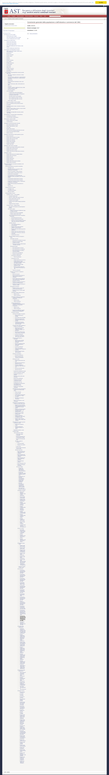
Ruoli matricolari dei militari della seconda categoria (21, 455)
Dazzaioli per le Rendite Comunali (19, 240)
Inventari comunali (21, 695)
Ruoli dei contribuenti (19, 355)
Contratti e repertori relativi (10, 118)
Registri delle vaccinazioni (11, 155)
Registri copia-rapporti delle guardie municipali (15, 147)
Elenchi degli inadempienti (22, 497)
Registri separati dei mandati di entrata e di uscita (19, 427)
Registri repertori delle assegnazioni (19, 414)
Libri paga (8, 127)
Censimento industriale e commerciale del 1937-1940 (22, 607)
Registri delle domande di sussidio (13, 137)
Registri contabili (21, 713)
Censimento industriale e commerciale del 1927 (22, 591)
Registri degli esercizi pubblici (22, 743)
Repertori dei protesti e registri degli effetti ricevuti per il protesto (22, 727)
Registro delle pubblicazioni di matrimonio (22, 551)
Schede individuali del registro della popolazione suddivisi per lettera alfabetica (22, 657)
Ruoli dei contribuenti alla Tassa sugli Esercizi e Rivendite (20, 344)
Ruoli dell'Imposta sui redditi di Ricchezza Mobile (18, 251)
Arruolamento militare (19, 432)
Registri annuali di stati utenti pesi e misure (22, 536)
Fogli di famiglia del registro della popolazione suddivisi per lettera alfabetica (22, 650)
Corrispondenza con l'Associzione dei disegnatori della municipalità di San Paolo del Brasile (16, 176)
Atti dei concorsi (10, 132)
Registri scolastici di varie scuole (22, 519)
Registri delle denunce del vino (19, 259)
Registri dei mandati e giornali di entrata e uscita (19, 422)
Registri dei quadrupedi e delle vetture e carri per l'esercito (22, 469)
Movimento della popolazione (22, 670)
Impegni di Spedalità (10, 142)
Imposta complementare (17, 254)
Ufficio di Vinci (16, 293)
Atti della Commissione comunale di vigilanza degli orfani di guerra (21, 485)
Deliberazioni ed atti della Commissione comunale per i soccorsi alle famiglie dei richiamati (22, 479)
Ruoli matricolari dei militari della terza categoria (21, 458)
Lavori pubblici (9, 64)
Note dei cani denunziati (19, 368)
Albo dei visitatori (11, 191)
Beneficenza (9, 53)
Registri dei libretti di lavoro (23, 740)
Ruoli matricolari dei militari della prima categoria (21, 452)
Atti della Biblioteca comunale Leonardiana (15, 166)
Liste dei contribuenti (19, 334)
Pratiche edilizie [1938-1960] (15, 214)
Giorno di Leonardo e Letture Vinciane (15, 171)
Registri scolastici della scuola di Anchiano (22, 503)
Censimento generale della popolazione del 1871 (22, 576)
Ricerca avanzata (29, 16)
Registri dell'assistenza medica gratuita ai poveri (14, 134)
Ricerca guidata (20, 16)
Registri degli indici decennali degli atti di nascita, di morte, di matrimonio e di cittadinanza (23, 562)
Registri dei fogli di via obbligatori (22, 762)
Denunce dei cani (18, 369)
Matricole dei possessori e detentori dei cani (20, 363)
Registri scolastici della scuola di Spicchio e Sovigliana (22, 508)
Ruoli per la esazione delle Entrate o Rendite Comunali (19, 244)
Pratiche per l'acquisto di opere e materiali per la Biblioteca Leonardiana (16, 182)
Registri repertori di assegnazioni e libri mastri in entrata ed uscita (20, 416)
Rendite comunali (15, 238)
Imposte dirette (18, 393)
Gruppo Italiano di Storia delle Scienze (15, 172)
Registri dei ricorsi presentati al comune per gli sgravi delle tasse (20, 389)
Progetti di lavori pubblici (13, 200)
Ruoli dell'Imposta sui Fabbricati (19, 249)
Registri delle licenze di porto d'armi (23, 750)
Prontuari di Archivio (22, 697)
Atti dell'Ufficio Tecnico (11, 193)
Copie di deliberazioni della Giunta (13, 48)
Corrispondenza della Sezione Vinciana (15, 178)
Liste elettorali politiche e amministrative (16, 225)
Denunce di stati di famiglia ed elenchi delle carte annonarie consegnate (19, 221)
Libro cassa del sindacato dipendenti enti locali (15, 130)
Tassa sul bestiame (17, 353)
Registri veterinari (10, 159)
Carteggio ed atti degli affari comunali (12, 49)
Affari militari (16, 431)
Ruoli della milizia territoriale (19, 435)
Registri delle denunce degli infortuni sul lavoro (15, 151)
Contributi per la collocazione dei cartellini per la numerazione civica (19, 384)
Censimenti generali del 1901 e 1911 (22, 583)
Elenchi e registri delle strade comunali (16, 197)
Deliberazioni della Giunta (10, 40)
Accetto (101, 2)
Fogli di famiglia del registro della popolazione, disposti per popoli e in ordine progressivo (22, 637)
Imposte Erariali (14, 246)
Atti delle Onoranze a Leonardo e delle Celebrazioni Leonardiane (15, 169)
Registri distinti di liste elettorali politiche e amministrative (17, 227)
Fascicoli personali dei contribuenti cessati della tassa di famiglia (19, 323)
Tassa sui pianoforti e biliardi (19, 372)
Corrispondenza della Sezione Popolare (15, 179)
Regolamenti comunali (22, 693)
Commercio (9, 65)
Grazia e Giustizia (10, 60)
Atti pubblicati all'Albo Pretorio (22, 700)
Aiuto (45, 16)
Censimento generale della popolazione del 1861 (22, 571)
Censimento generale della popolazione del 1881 (22, 580)
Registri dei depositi (22, 711)
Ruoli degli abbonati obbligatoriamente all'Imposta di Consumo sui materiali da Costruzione (19, 304)
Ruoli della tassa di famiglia (20, 317)
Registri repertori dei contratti (12, 120)
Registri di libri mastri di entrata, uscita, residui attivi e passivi (20, 419)
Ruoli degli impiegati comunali (12, 124)
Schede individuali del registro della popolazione (22, 662)
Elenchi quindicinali (17, 256)
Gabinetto (10, 86)
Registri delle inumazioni (11, 162)
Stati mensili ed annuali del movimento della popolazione (23, 674)
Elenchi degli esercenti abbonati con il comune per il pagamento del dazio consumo (19, 279)
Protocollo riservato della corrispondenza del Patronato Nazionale (23, 732)
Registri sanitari (8, 152)
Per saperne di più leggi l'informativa (15, 4)
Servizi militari (20, 466)
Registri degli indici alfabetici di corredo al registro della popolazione (23, 644)
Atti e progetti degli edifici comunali (15, 98)
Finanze (8, 57)
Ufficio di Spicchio (17, 295)
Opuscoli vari (10, 185)
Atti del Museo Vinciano (11, 187)
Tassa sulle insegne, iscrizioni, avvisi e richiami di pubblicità (20, 349)
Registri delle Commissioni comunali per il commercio (22, 737)
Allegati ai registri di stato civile (22, 567)
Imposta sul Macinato (17, 255)
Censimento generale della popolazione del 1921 (22, 587)
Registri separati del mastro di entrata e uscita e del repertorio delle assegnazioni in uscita (20, 410)
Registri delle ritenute (11, 128)
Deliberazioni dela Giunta (11, 41)
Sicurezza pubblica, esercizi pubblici (13, 102)
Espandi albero (11, 30)
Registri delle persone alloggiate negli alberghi (23, 754)
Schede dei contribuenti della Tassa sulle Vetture (19, 336)
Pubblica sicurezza (10, 68)
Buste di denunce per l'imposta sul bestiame (19, 357)
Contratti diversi (10, 121)
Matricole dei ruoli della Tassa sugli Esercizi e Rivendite (19, 341)
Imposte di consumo (15, 286)
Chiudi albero (5, 30)
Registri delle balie (10, 144)
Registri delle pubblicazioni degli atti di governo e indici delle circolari (22, 722)
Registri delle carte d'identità (22, 746)
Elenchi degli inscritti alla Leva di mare (21, 448)
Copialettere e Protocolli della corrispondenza (13, 114)
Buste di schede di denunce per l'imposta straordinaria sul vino (19, 267)
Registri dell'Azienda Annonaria (17, 219)
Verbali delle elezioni (15, 234)
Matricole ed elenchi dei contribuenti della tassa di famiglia (20, 319)
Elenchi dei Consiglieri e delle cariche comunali (22, 707)
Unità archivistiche (33, 33)
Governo (8, 58)
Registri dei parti (10, 156)
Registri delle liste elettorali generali (18, 231)
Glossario (36, 16)
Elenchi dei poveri (10, 135)
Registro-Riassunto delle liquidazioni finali (18, 265)
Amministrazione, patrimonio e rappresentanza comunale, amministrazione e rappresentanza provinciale (16, 78)
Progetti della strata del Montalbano (15, 92)
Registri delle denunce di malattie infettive (14, 154)
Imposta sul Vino (16, 258)
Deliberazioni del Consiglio (10, 34)
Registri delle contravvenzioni (12, 148)
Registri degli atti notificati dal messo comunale (22, 703)
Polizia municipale (10, 54)
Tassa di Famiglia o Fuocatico (19, 313)
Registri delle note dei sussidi (12, 138)
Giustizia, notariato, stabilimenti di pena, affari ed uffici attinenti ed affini (16, 88)
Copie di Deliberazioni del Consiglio (13, 38)
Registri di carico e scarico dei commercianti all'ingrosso (18, 288)
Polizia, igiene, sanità (12, 100)
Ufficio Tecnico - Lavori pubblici (13, 194)
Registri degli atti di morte (22, 548)
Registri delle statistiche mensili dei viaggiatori (22, 758)
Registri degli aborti (10, 158)
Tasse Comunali (16, 312)
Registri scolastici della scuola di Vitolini (22, 516)
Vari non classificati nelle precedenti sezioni (15, 103)
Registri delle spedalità (11, 141)
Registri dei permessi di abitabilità (16, 212)
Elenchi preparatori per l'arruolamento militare (20, 437)
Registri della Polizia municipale (11, 145)
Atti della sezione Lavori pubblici (15, 96)
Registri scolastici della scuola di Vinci (22, 512)
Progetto (13, 16)
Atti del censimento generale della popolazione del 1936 (22, 603)
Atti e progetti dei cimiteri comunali (15, 97)
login (106, 5)
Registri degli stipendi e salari (12, 126)
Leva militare (9, 61)
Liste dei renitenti (21, 443)
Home (9, 16)
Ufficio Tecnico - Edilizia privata (14, 205)
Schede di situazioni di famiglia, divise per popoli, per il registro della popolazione (23, 631)
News (41, 16)
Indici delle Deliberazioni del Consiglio (14, 37)
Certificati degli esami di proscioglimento (23, 526)
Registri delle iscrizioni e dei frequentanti (22, 500)
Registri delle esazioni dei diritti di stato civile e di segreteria (22, 716)
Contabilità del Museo (12, 190)
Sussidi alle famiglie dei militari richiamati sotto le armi (22, 473)
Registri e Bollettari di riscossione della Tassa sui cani (20, 366)
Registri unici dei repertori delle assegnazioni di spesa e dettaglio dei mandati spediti (20, 406)
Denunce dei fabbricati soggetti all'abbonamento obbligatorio (18, 311)
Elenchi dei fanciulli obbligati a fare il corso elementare (23, 493)
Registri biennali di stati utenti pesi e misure (23, 540)
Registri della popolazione (21, 627)
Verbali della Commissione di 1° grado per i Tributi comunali (20, 395)
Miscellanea (9, 71)
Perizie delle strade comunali (14, 198)
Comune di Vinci (7, 33)
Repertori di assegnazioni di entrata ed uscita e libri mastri (19, 403)
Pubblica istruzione (10, 62)
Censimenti (21, 568)
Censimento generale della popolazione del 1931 (22, 598)
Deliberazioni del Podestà (11, 43)
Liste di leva (18, 446)
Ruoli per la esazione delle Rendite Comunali (18, 242)
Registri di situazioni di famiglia (21, 465)
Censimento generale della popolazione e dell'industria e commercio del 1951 (23, 612)
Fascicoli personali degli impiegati (13, 131)
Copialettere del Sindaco (11, 115)
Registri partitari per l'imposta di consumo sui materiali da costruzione (19, 297)
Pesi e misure (21, 528)
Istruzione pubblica (11, 89)
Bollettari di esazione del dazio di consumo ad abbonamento (19, 282)
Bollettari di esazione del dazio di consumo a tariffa (19, 284)
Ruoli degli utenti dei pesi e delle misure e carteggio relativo (22, 531)
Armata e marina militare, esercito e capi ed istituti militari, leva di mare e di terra (16, 109)
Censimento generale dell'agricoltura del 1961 (22, 623)
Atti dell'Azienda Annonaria (17, 217)
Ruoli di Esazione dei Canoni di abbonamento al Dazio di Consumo (18, 276)
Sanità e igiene (9, 56)
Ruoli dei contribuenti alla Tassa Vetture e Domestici (20, 332)
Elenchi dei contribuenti (18, 378)
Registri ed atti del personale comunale (12, 123)
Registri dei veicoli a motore (12, 149)
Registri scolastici (22, 490)
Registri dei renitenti (21, 444)
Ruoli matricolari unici (22, 463)
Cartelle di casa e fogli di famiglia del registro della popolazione (22, 666)
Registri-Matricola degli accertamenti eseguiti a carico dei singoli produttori (19, 262)
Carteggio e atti (11, 167)
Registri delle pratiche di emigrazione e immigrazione (22, 684)
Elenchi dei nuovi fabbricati (18, 252)
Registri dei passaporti (22, 748)
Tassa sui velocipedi (16, 270)
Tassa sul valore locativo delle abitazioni (19, 352)
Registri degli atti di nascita (22, 546)
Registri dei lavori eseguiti (14, 203)
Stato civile (9, 110)
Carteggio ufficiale (10, 69)
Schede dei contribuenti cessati (20, 371)
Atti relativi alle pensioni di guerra (22, 489)
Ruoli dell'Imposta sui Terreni (18, 247)
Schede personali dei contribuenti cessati (18, 380)
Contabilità (9, 104)
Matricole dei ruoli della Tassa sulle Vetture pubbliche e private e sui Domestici (19, 329)
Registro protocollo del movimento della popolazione (22, 679)
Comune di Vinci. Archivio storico (11, 25)
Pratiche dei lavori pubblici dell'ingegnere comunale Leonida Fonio (16, 94)
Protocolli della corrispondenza (12, 117)
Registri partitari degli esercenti (18, 292)
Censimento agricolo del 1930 (22, 594)
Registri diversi (21, 690)
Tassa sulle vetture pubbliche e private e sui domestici (20, 326)
